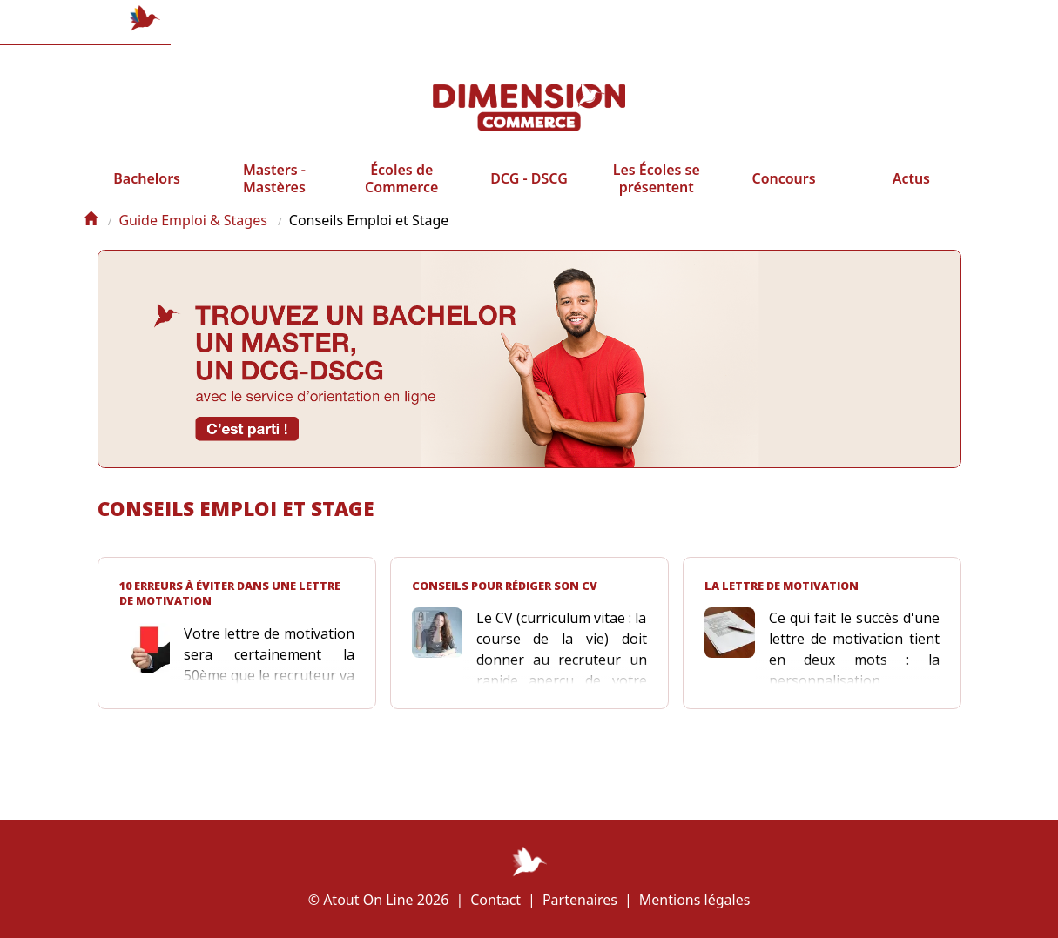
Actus (911, 193)
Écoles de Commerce (401, 193)
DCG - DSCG (529, 193)
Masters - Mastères (274, 193)
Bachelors (146, 193)
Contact (495, 899)
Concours (783, 193)
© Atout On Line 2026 (378, 899)
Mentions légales (695, 899)
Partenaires (579, 899)
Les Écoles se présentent (656, 193)
